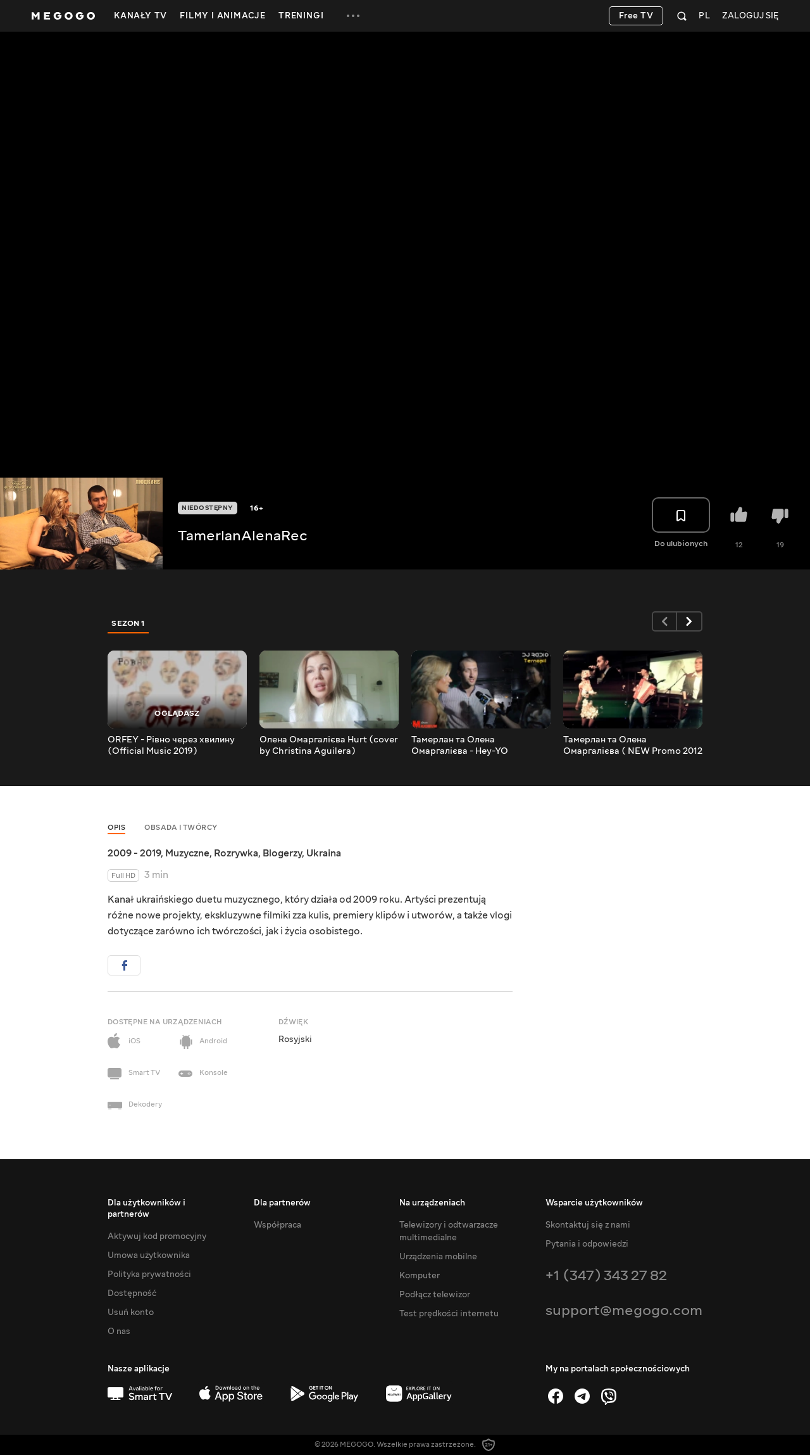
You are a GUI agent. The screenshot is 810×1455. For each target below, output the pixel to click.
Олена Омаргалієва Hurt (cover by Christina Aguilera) (328, 745)
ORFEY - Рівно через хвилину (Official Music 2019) (171, 745)
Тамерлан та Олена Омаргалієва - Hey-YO (459, 745)
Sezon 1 (128, 623)
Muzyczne (187, 853)
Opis (116, 827)
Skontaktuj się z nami (587, 1225)
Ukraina (323, 853)
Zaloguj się (750, 16)
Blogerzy (282, 853)
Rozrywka (236, 853)
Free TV (636, 16)
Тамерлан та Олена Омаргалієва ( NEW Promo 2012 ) (632, 745)
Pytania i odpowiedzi (586, 1244)
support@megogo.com (623, 1310)
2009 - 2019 (134, 853)
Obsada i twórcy (181, 827)
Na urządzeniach (432, 1203)
